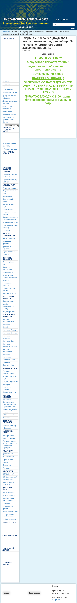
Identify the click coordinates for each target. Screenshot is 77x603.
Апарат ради (7, 196)
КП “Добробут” (8, 415)
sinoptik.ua (56, 600)
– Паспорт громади (10, 149)
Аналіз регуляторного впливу (8, 306)
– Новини (6, 84)
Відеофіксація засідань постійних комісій (10, 212)
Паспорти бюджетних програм (7, 387)
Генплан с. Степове (10, 333)
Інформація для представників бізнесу (8, 120)
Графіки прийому (9, 238)
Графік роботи (8, 454)
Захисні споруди (9, 495)
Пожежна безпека (9, 114)
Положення (7, 465)
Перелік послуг (8, 457)
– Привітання (8, 90)
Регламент (7, 468)
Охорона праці (8, 111)
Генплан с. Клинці (9, 330)
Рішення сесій (8, 272)
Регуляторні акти (9, 312)
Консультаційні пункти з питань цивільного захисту (10, 517)
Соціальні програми (10, 382)
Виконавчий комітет (10, 222)
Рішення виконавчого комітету (7, 283)
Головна (6, 32)
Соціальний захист (10, 93)
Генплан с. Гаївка (9, 360)
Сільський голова (9, 188)
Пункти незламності (10, 512)
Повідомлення (8, 301)
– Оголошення (8, 87)
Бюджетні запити (9, 392)
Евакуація (6, 503)
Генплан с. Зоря (8, 341)
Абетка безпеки (8, 492)
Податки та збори (9, 293)
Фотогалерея (7, 418)
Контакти (6, 231)
